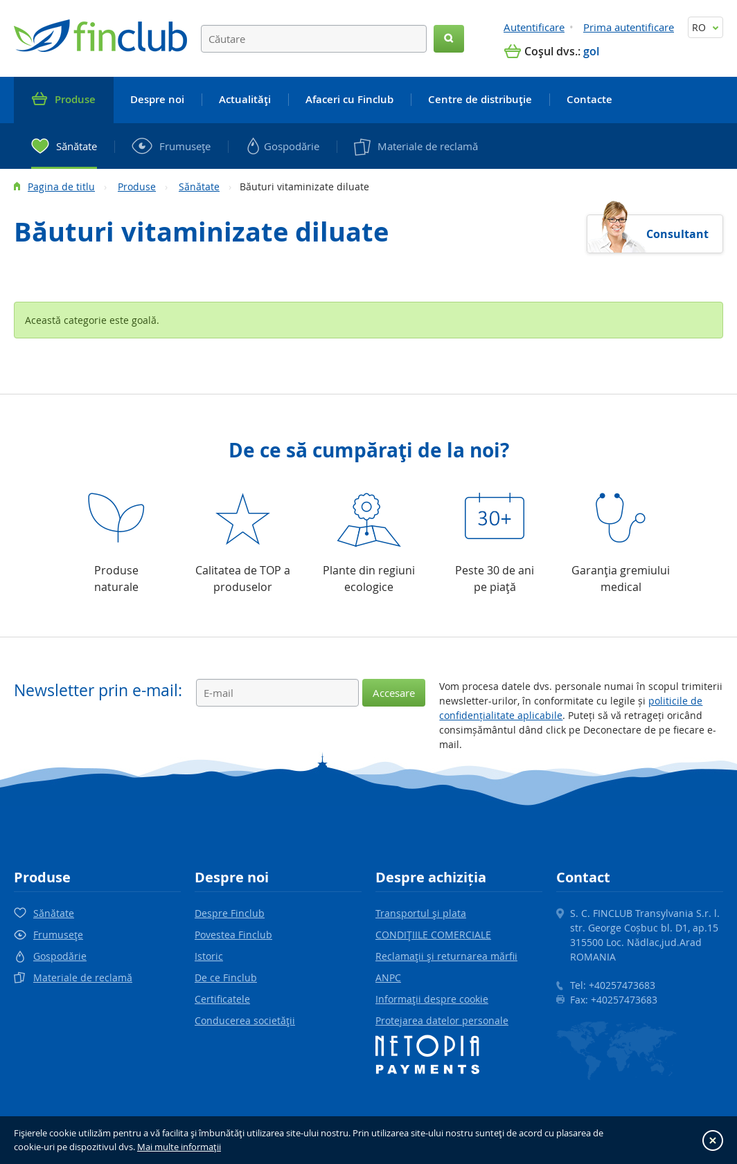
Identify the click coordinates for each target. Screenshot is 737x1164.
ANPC (388, 977)
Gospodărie (60, 956)
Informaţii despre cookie (431, 999)
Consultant (677, 234)
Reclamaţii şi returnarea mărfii (446, 956)
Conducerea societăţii (245, 1020)
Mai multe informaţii (179, 1146)
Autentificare (534, 27)
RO (705, 27)
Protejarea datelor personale (441, 1020)
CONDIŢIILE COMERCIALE (433, 934)
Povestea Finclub (233, 934)
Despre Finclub (230, 913)
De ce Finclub (226, 977)
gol (591, 51)
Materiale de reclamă (82, 977)
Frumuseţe (58, 934)
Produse (137, 186)
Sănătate (199, 186)
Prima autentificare (628, 27)
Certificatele (222, 999)
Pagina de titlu (61, 186)
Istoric (209, 956)
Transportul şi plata (420, 913)
